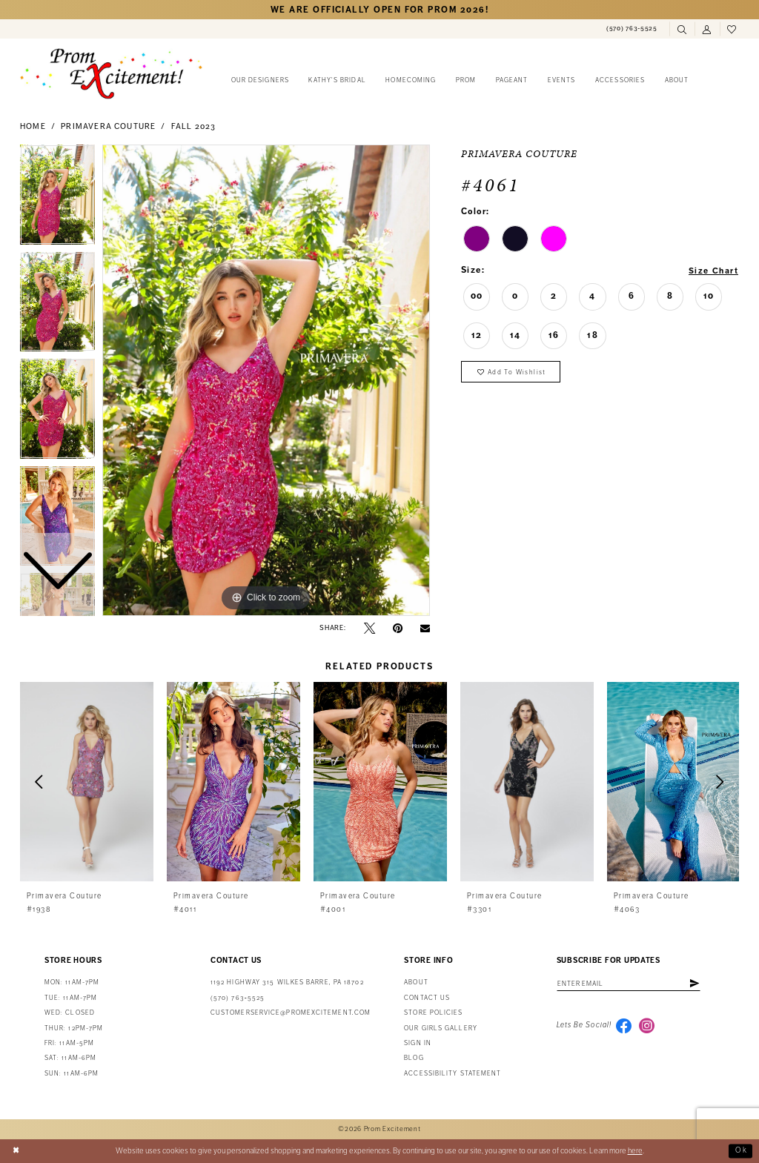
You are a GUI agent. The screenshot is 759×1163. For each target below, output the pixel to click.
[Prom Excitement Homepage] (111, 73)
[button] (707, 29)
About (416, 982)
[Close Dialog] (17, 1151)
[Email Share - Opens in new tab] (425, 628)
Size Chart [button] (712, 270)
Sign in (417, 1043)
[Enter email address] (631, 983)
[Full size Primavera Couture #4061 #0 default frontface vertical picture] (266, 380)
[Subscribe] (699, 983)
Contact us (427, 998)
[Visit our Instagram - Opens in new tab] (648, 1026)
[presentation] (86, 781)
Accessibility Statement (452, 1074)
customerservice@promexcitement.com (291, 1013)
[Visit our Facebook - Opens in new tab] (624, 1026)
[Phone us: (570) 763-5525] (631, 29)
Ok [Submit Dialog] (741, 1151)
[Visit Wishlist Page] (732, 29)
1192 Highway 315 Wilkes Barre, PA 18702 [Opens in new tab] (287, 982)
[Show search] (682, 29)
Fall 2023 (193, 126)
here (635, 1151)
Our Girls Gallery (440, 1028)
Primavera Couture (108, 126)
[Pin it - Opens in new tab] (397, 628)
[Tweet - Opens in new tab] (369, 628)
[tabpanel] (266, 380)
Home (33, 126)
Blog (413, 1058)
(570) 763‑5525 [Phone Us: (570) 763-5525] (238, 998)
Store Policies (433, 1013)
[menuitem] (631, 29)
